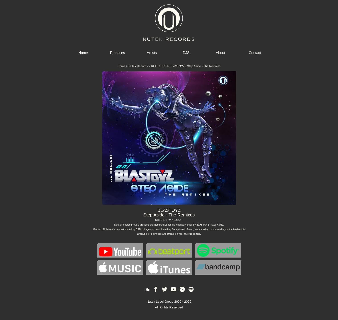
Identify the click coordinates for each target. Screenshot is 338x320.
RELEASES (158, 66)
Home (83, 53)
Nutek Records (138, 66)
